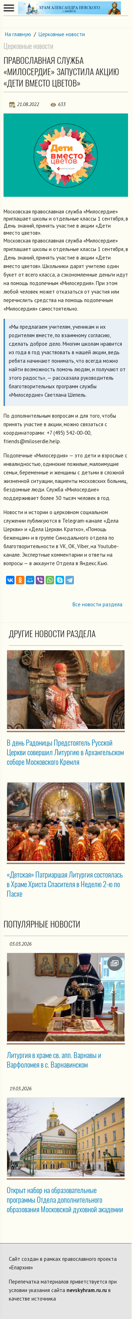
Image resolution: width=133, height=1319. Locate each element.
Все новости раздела (97, 604)
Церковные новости (62, 34)
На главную (18, 34)
